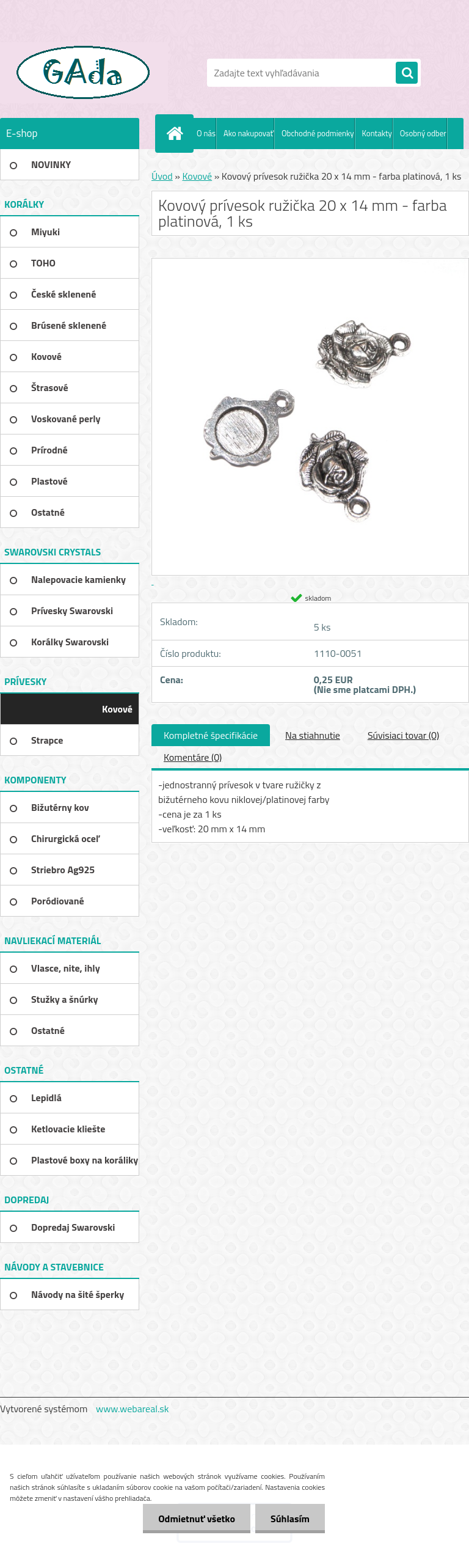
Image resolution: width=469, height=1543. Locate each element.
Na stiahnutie (312, 735)
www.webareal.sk (132, 1408)
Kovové (197, 176)
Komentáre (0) (193, 757)
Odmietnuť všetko (196, 1518)
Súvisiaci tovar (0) (403, 735)
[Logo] (84, 72)
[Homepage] (177, 133)
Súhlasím (290, 1518)
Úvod (162, 176)
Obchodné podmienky (318, 133)
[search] (407, 73)
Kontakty (377, 133)
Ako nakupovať (249, 133)
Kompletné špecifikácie (211, 735)
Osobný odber (423, 133)
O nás (206, 133)
